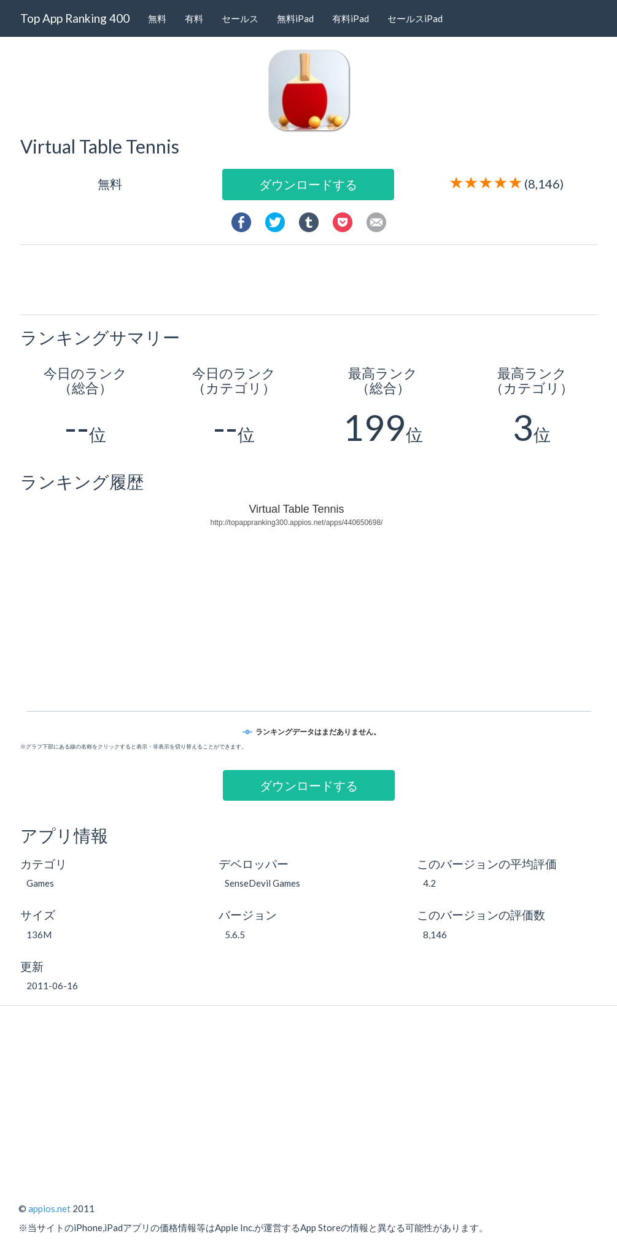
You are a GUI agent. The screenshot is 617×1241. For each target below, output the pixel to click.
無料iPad (295, 18)
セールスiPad (415, 18)
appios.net (49, 1208)
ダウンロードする (308, 184)
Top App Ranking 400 (75, 18)
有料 (194, 18)
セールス (240, 18)
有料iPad (350, 18)
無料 (157, 18)
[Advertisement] (313, 278)
